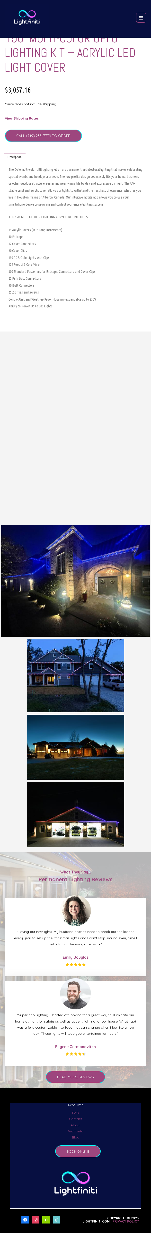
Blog (75, 1137)
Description (14, 157)
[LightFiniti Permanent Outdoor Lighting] (27, 17)
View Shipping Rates (22, 118)
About (75, 1125)
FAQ (75, 1112)
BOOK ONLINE (78, 1151)
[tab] (15, 157)
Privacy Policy (126, 1221)
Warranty (75, 1131)
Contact (75, 1119)
